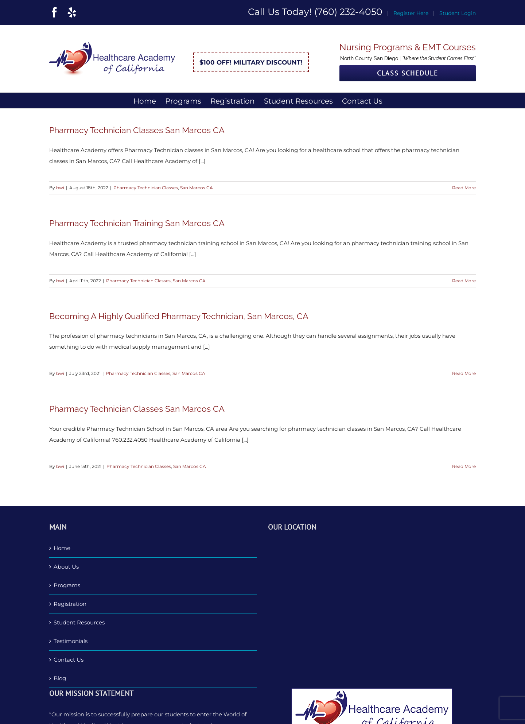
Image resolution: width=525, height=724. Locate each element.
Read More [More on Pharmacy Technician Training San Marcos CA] (464, 280)
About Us (66, 566)
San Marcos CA (196, 187)
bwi (60, 187)
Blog (60, 678)
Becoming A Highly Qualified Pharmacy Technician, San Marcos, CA (178, 316)
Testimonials (71, 641)
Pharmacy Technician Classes (145, 187)
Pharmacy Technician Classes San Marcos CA (137, 130)
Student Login (457, 13)
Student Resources (79, 622)
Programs (67, 585)
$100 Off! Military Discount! (251, 62)
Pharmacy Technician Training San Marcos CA (137, 223)
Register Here (410, 13)
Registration (70, 603)
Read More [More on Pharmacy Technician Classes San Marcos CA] (464, 187)
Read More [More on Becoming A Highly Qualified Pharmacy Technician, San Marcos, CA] (464, 373)
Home (62, 548)
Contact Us (68, 659)
